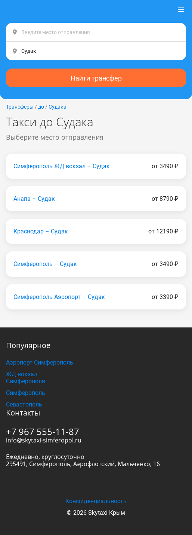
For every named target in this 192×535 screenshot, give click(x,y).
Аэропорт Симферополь (39, 362)
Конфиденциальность (96, 501)
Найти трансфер (96, 78)
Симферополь (25, 392)
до (41, 107)
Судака (57, 107)
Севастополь (24, 404)
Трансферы (20, 107)
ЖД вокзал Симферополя (25, 378)
